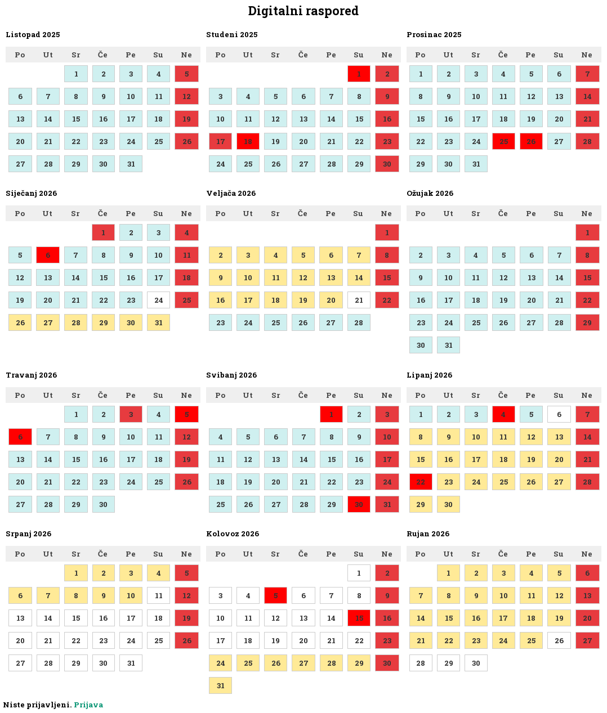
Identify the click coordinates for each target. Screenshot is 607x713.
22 (76, 141)
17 (131, 119)
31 (131, 164)
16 (103, 119)
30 (103, 164)
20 (20, 141)
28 (48, 164)
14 (48, 119)
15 (76, 119)
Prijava (88, 704)
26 (186, 141)
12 (186, 96)
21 (48, 141)
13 (20, 119)
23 (103, 141)
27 (20, 164)
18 (158, 119)
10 (131, 96)
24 (131, 141)
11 (159, 96)
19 (186, 119)
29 (76, 164)
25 (158, 141)
